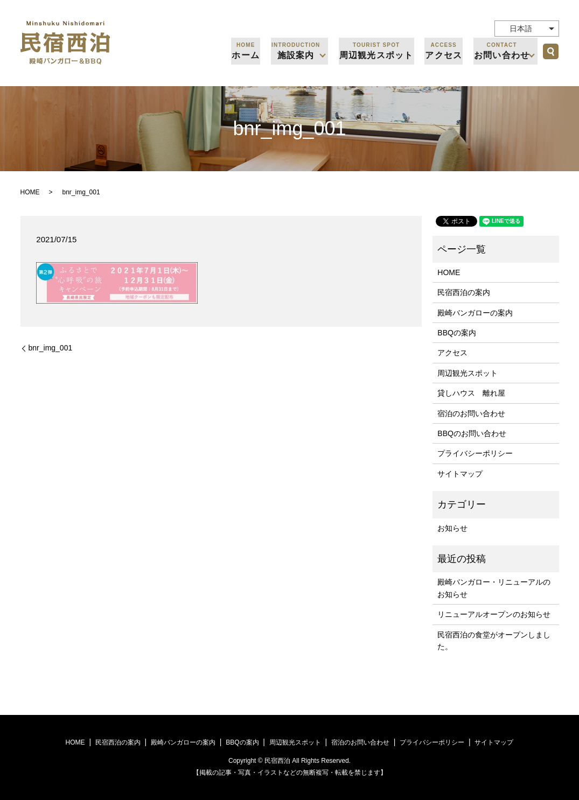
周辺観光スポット (378, 50)
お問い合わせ (501, 50)
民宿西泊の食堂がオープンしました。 (493, 640)
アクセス (444, 50)
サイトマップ (460, 473)
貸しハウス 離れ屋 (471, 393)
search (551, 51)
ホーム (249, 50)
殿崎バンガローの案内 (475, 312)
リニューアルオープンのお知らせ (493, 614)
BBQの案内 (456, 332)
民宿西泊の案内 (463, 292)
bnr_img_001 (51, 347)
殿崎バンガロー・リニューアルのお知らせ (493, 588)
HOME (30, 192)
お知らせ (452, 528)
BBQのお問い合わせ (471, 433)
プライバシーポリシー (475, 453)
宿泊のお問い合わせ (471, 413)
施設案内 (298, 50)
